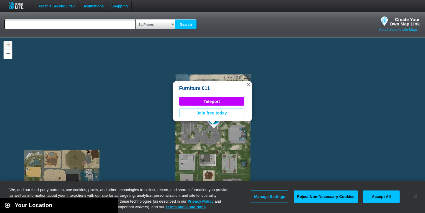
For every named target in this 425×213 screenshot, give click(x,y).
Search (186, 24)
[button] (248, 84)
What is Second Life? (57, 5)
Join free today (212, 113)
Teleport (212, 101)
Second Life (19, 5)
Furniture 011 (194, 88)
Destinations (93, 5)
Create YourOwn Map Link (405, 21)
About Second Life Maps (398, 30)
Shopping (119, 5)
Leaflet (394, 210)
